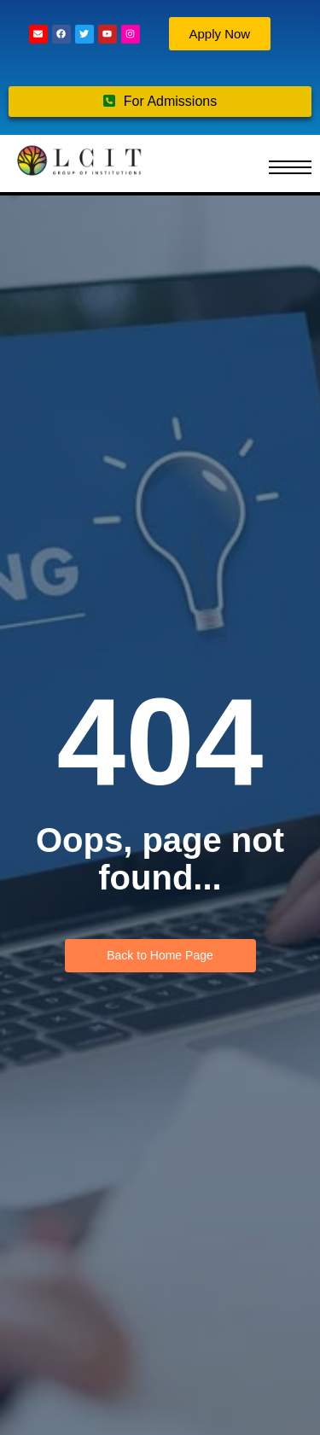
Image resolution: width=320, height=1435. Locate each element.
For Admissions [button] (160, 101)
